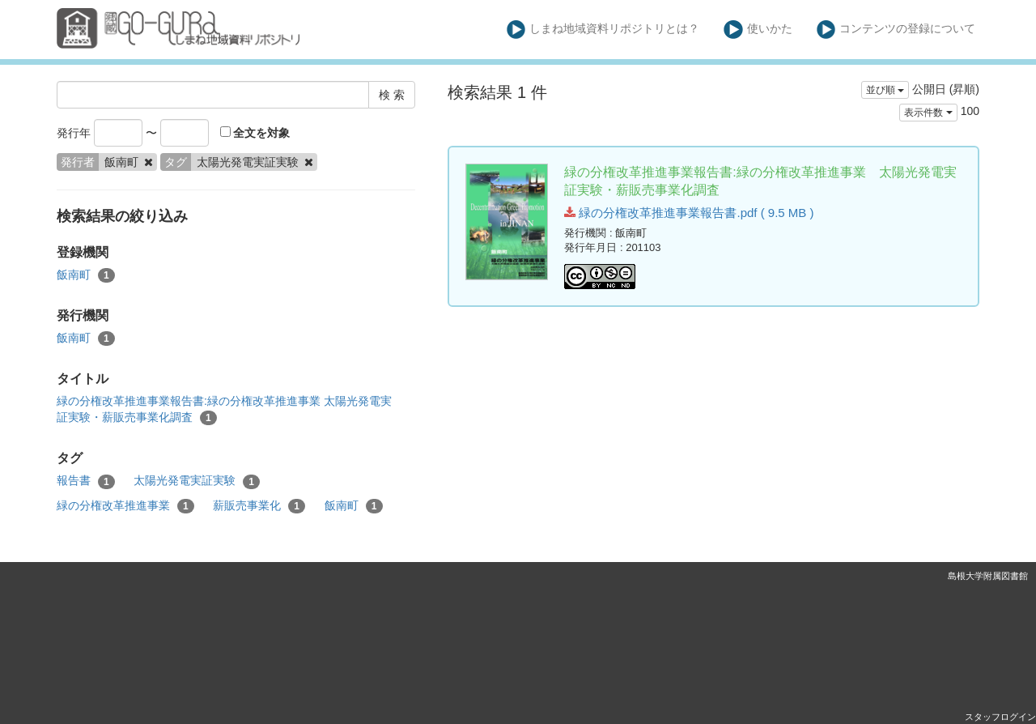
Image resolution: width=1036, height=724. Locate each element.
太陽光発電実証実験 (197, 481)
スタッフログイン (1000, 717)
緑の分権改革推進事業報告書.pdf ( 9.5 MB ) (688, 212)
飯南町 (86, 275)
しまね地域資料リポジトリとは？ (603, 29)
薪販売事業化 (259, 506)
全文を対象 (255, 132)
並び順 (885, 90)
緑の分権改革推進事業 (125, 506)
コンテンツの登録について (896, 29)
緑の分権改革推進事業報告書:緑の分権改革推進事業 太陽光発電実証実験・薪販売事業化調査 (224, 409)
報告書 (86, 481)
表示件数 (928, 112)
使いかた (758, 29)
